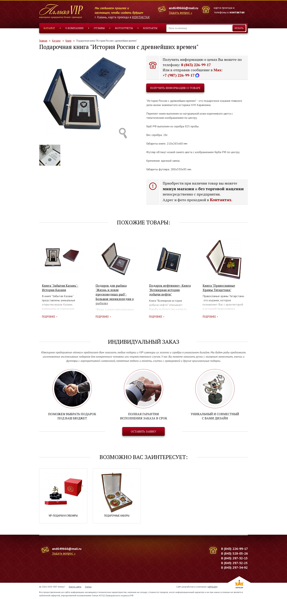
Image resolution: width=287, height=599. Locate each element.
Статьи (88, 586)
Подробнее (48, 316)
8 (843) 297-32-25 (234, 562)
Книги (68, 40)
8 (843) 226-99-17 (196, 64)
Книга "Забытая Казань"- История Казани (60, 287)
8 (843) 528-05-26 (234, 553)
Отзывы (99, 28)
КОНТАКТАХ (141, 17)
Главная (43, 40)
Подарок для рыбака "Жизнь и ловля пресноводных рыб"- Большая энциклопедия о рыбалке (115, 294)
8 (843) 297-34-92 (234, 567)
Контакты (150, 28)
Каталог (49, 28)
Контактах (220, 199)
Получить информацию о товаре (175, 88)
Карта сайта (75, 586)
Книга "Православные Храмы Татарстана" (219, 287)
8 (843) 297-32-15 (234, 558)
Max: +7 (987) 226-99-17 (192, 72)
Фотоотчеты (124, 28)
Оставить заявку (143, 431)
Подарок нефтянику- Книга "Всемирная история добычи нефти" (170, 290)
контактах (237, 12)
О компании (74, 28)
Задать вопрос (179, 12)
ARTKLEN (212, 586)
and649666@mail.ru (183, 8)
